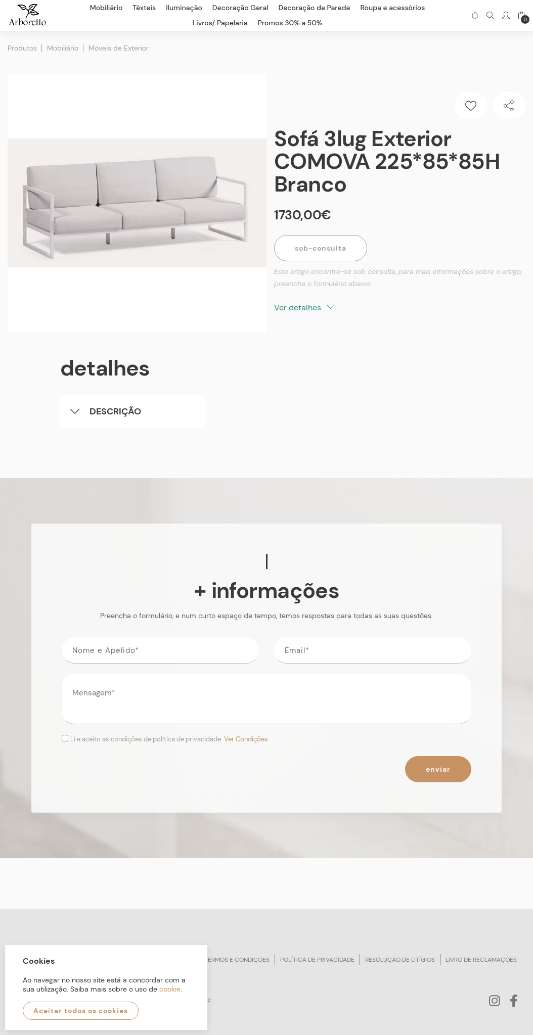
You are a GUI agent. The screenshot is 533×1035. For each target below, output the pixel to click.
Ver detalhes (304, 307)
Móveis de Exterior (118, 48)
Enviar (438, 769)
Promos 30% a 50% (290, 22)
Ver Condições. (247, 739)
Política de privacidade (317, 960)
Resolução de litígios (400, 960)
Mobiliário (62, 48)
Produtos (22, 48)
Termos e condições (237, 960)
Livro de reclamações (481, 960)
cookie (170, 989)
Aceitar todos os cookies (80, 1010)
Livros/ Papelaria (220, 22)
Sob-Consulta (320, 248)
